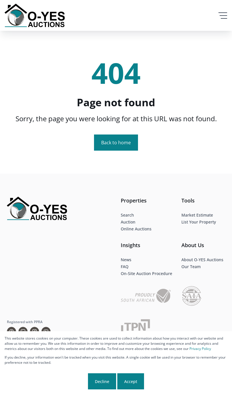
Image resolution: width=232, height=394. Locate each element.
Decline (102, 381)
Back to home (116, 142)
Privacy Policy (200, 348)
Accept (130, 381)
